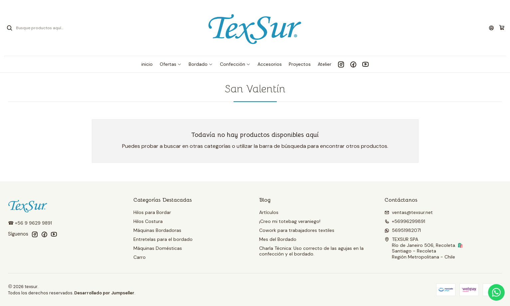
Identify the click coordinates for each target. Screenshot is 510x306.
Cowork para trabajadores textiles (296, 230)
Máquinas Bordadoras (157, 230)
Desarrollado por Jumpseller (104, 293)
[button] (171, 64)
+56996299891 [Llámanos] (405, 221)
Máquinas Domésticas (157, 248)
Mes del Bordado (277, 239)
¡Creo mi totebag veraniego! (289, 221)
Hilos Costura (148, 221)
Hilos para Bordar (152, 212)
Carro (139, 257)
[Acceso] (491, 28)
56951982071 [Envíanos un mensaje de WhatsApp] (403, 230)
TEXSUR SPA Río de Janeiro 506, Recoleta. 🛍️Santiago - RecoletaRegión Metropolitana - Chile (424, 248)
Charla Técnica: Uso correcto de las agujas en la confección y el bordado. (311, 251)
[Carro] (502, 28)
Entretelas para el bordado (163, 239)
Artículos (268, 212)
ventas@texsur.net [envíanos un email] (409, 212)
